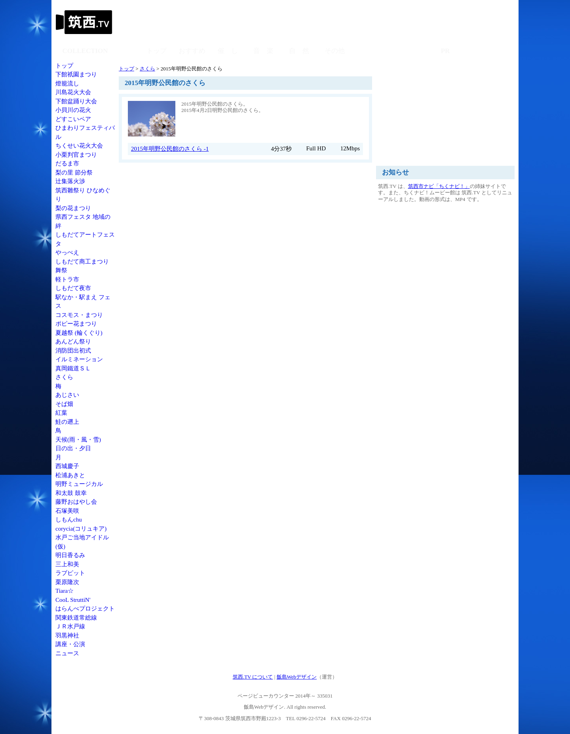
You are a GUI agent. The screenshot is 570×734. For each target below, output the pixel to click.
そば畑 (64, 404)
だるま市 (67, 163)
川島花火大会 (73, 92)
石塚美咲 (67, 511)
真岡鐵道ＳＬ (73, 368)
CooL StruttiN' (72, 600)
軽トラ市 (67, 279)
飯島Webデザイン (297, 677)
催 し (228, 51)
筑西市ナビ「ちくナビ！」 (439, 186)
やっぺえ (67, 252)
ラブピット (70, 573)
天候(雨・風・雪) (78, 439)
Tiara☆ (64, 591)
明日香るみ (70, 555)
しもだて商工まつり (82, 261)
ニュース (67, 653)
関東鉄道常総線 (76, 618)
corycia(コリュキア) (80, 528)
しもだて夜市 (73, 288)
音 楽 (263, 51)
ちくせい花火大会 (79, 145)
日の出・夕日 (73, 448)
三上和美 (67, 564)
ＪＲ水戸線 (70, 626)
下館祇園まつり (76, 74)
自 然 (299, 51)
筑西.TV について (253, 677)
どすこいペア (73, 119)
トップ (64, 66)
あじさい (67, 395)
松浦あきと (70, 475)
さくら (64, 377)
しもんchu (68, 519)
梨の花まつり (73, 208)
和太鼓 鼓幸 (71, 493)
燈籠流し (67, 83)
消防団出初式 (73, 350)
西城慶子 (67, 466)
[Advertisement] (370, 22)
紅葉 (61, 413)
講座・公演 (70, 644)
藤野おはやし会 (76, 502)
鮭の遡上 (67, 422)
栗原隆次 (67, 582)
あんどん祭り (73, 341)
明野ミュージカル (79, 484)
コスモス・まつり (79, 315)
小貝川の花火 (73, 110)
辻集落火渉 (70, 181)
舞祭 (61, 270)
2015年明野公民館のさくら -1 (170, 149)
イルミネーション (79, 359)
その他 (335, 51)
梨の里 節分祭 (74, 172)
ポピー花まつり (76, 324)
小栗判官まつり (76, 155)
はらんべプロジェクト (85, 608)
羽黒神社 (67, 635)
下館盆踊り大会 (76, 101)
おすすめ (192, 51)
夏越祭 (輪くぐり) (79, 333)
